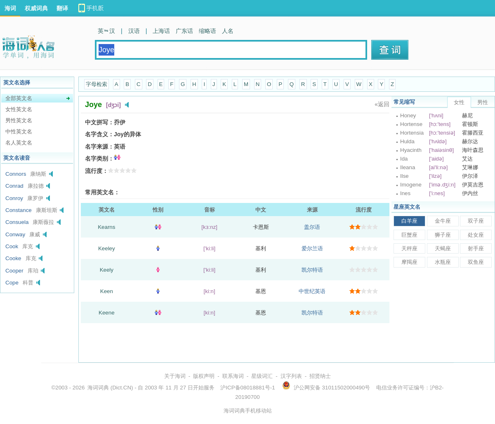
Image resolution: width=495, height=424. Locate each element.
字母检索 (96, 84)
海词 (10, 8)
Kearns (106, 227)
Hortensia (412, 133)
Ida (404, 159)
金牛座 (443, 221)
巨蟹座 (409, 235)
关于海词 (175, 376)
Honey (408, 115)
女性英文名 (18, 109)
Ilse (404, 176)
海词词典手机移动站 (248, 411)
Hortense (411, 124)
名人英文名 (18, 143)
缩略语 (207, 31)
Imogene (411, 185)
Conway (15, 234)
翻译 (62, 8)
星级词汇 (262, 376)
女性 (459, 102)
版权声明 (203, 376)
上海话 (161, 31)
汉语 (134, 31)
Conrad (14, 186)
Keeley (106, 248)
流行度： (96, 171)
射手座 (476, 248)
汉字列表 (291, 376)
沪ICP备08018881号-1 (247, 387)
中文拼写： (99, 122)
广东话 (184, 31)
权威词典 (36, 8)
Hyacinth (411, 150)
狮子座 (443, 235)
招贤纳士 (320, 376)
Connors (15, 174)
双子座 (476, 221)
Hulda (407, 141)
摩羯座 (409, 262)
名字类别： (99, 158)
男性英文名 (18, 120)
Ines (405, 193)
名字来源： (99, 146)
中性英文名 (18, 131)
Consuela (16, 222)
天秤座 (409, 248)
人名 (227, 31)
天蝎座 (443, 248)
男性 (482, 102)
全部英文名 (18, 98)
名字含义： (99, 134)
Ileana (407, 167)
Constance (18, 210)
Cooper (14, 271)
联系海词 (233, 376)
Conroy (14, 198)
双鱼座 (476, 262)
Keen (106, 291)
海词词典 (98, 387)
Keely (106, 270)
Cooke (13, 258)
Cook (11, 246)
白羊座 (409, 221)
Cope (12, 283)
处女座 (476, 235)
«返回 (382, 104)
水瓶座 (443, 262)
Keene (107, 313)
